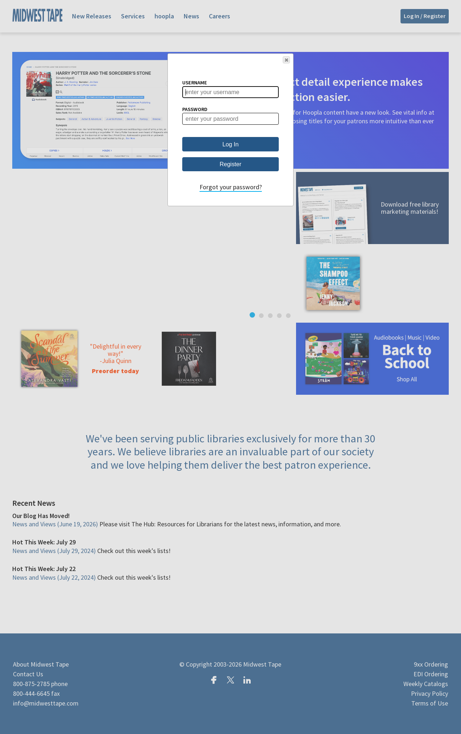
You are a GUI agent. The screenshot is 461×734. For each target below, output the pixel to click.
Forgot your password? (231, 187)
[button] (286, 59)
